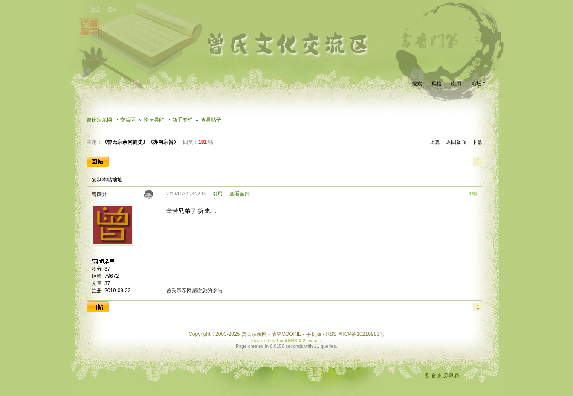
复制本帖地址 (107, 180)
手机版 (313, 334)
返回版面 (456, 142)
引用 (217, 194)
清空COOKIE (286, 334)
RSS (331, 334)
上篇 (435, 142)
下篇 (477, 142)
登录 (112, 9)
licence (314, 340)
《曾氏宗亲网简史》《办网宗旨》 (140, 142)
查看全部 (239, 194)
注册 (96, 9)
